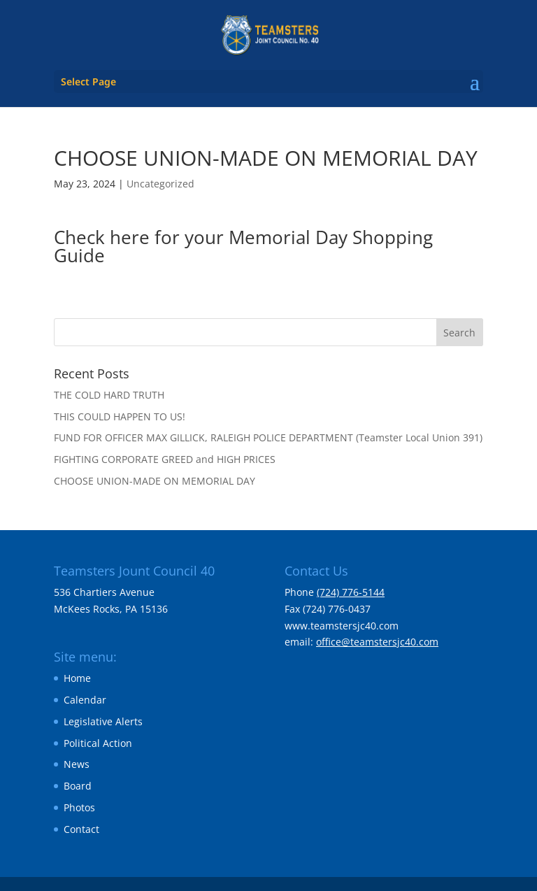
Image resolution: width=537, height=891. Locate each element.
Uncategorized (160, 183)
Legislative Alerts (103, 721)
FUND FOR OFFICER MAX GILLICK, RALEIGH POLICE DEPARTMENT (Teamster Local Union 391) (268, 437)
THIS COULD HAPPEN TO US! (119, 416)
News (77, 764)
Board (78, 785)
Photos (79, 807)
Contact (81, 829)
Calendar (85, 699)
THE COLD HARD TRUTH (109, 394)
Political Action (98, 743)
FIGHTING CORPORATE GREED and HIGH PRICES (164, 459)
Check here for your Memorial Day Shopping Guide (243, 246)
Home (77, 678)
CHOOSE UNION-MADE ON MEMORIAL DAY (154, 480)
